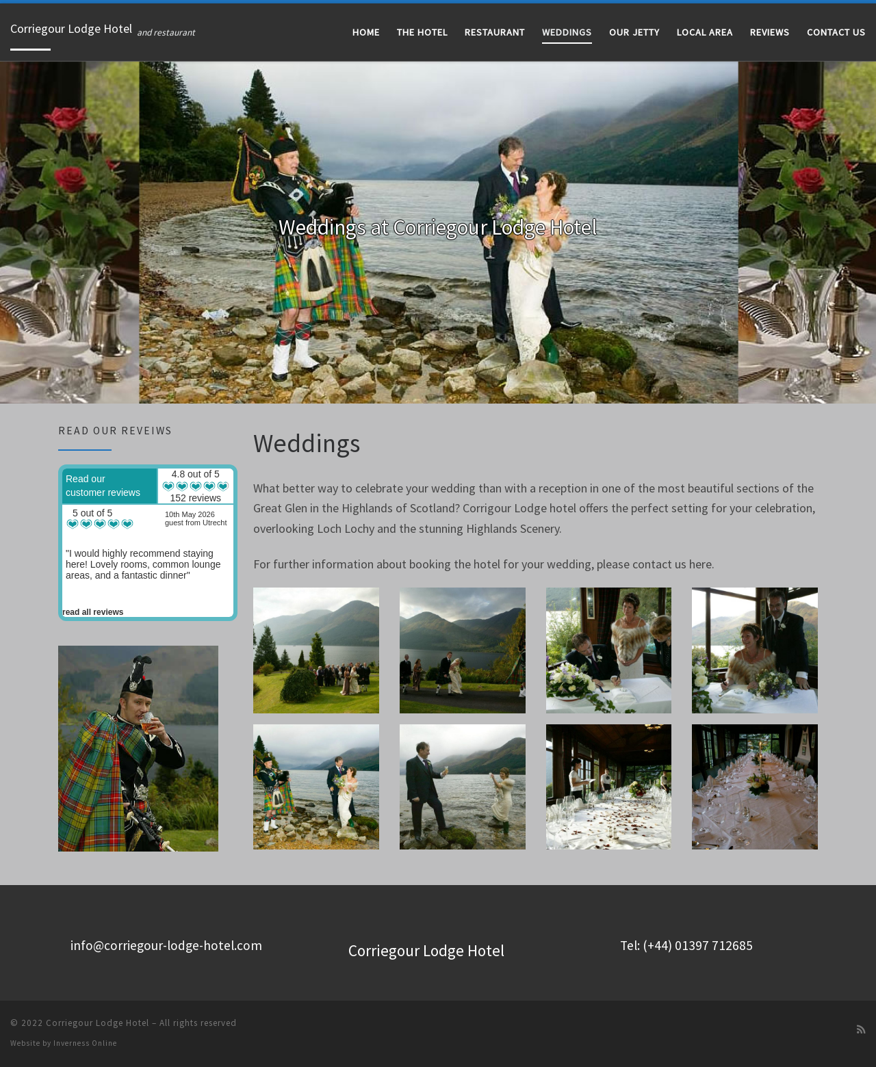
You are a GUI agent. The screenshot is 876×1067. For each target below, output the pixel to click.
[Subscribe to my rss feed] (861, 1029)
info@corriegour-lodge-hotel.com (166, 945)
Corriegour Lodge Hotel (97, 1023)
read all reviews (92, 612)
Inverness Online (85, 1043)
